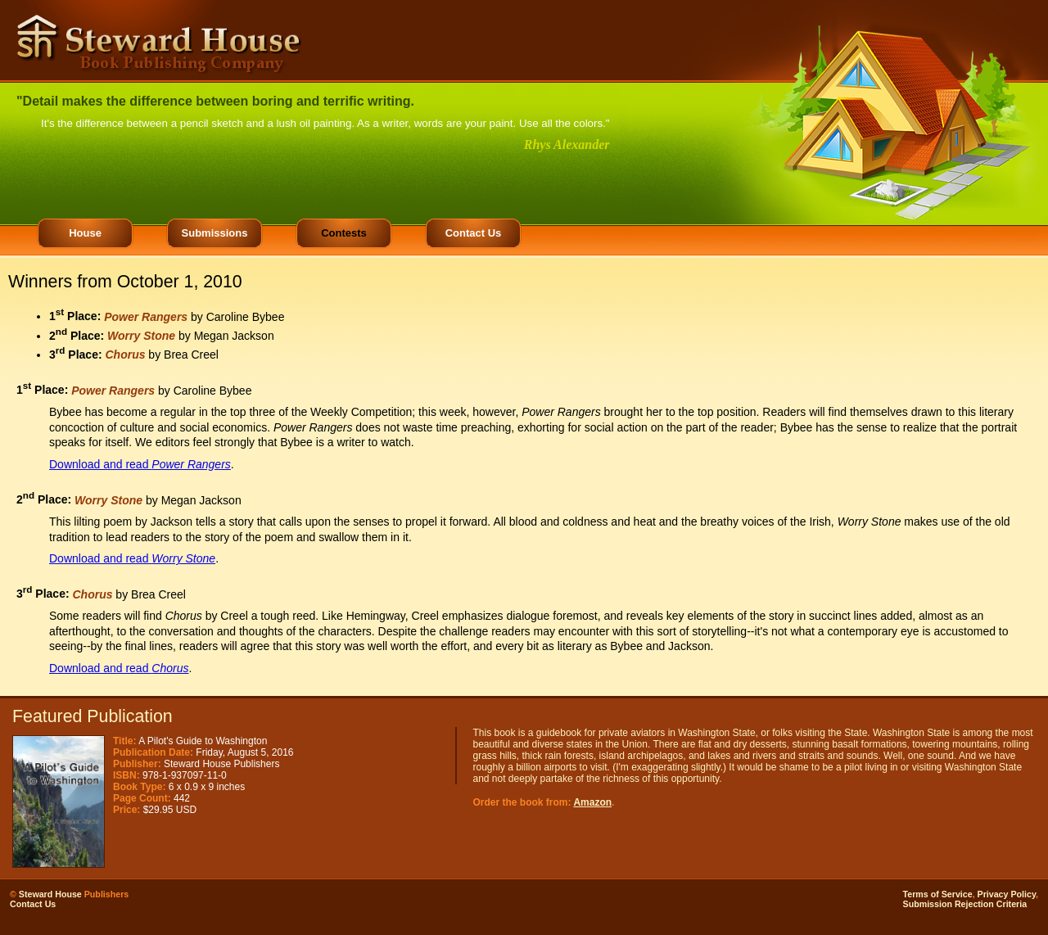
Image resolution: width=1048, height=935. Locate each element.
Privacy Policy (1007, 894)
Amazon (592, 802)
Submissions (215, 233)
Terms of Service (938, 894)
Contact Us (473, 233)
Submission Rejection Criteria (965, 904)
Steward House (50, 894)
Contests (344, 233)
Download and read (140, 464)
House (85, 233)
